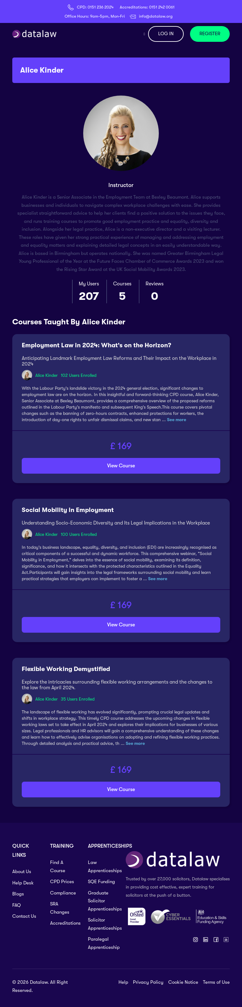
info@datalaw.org (156, 16)
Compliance (63, 893)
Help (123, 982)
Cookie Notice (183, 982)
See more (176, 419)
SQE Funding (101, 881)
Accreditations (64, 923)
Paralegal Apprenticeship (102, 943)
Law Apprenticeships (102, 866)
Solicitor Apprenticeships (102, 924)
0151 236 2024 (100, 7)
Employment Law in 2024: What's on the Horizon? (96, 345)
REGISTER (209, 33)
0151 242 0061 (162, 7)
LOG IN (166, 33)
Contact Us (24, 916)
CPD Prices (62, 881)
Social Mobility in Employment (68, 510)
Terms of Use (216, 982)
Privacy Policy (148, 982)
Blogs (18, 894)
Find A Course (57, 866)
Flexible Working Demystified (66, 669)
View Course (121, 466)
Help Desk (23, 883)
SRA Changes (59, 908)
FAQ (16, 905)
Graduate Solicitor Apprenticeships (102, 901)
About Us (21, 871)
